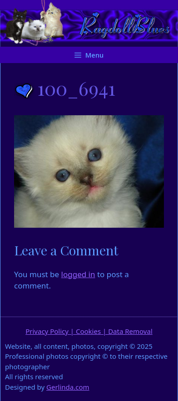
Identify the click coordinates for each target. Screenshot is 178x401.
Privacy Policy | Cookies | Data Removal (89, 331)
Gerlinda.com (67, 386)
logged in (78, 274)
